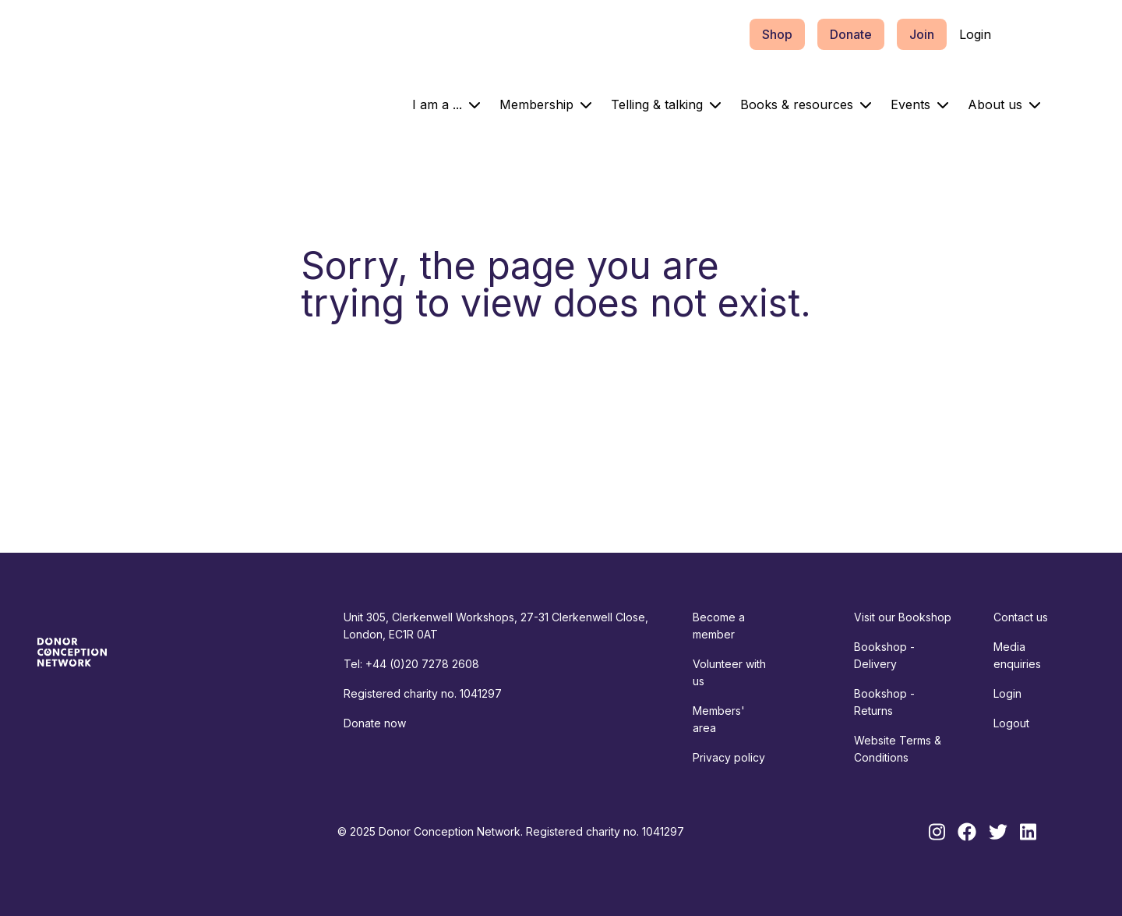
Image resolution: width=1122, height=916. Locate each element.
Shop (777, 34)
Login (975, 34)
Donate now (375, 723)
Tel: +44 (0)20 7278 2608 (411, 663)
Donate (851, 34)
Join (921, 34)
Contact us (1020, 617)
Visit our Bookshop (902, 617)
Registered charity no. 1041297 (423, 693)
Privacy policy (729, 757)
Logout (1011, 723)
